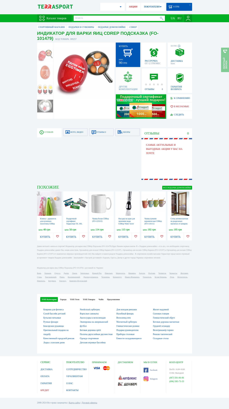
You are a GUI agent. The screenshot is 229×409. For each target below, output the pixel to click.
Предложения (113, 299)
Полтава (151, 273)
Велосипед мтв (123, 318)
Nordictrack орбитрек (90, 309)
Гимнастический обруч (164, 318)
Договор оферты (89, 403)
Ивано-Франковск (132, 277)
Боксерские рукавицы (53, 326)
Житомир (184, 273)
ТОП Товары (89, 299)
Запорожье (84, 273)
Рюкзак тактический (162, 334)
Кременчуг (117, 277)
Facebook (150, 370)
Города (63, 299)
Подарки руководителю (127, 330)
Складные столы (161, 338)
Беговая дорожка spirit (90, 330)
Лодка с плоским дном (54, 342)
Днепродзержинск (90, 277)
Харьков (47, 273)
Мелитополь (182, 277)
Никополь (41, 281)
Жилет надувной (161, 309)
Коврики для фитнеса (53, 309)
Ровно (62, 277)
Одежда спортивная (89, 338)
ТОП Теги (74, 299)
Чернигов (162, 273)
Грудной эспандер (161, 326)
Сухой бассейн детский (54, 313)
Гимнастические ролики (127, 326)
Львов (74, 273)
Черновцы (105, 277)
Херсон (142, 273)
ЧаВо (101, 299)
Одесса (57, 273)
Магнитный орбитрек (126, 322)
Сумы (39, 277)
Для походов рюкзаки (126, 309)
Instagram (151, 378)
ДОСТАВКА (47, 369)
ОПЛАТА (45, 376)
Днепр (66, 273)
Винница (131, 273)
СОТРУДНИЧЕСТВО (76, 369)
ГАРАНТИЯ (46, 383)
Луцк (172, 277)
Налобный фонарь (125, 313)
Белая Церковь (161, 277)
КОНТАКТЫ (72, 390)
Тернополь (147, 277)
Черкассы (173, 273)
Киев (39, 273)
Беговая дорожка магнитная (166, 322)
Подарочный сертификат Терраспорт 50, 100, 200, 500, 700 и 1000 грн (74, 224)
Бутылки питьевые (52, 318)
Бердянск (52, 281)
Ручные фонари (50, 322)
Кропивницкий (74, 277)
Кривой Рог (96, 273)
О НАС (69, 383)
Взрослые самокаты (89, 313)
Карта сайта (74, 403)
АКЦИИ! (133, 7)
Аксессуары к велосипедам (93, 318)
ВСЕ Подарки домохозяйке (177, 188)
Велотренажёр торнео (163, 330)
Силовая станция (161, 313)
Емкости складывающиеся (129, 338)
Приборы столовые (125, 334)
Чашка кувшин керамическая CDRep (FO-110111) (153, 221)
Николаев (108, 273)
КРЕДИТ (45, 390)
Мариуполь (120, 273)
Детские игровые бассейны (93, 342)
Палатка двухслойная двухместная (96, 334)
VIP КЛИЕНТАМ (74, 376)
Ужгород (62, 281)
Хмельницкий (50, 277)
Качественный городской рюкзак (58, 338)
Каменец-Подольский (78, 281)
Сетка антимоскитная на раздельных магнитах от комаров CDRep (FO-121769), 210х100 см (179, 224)
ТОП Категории (49, 299)
